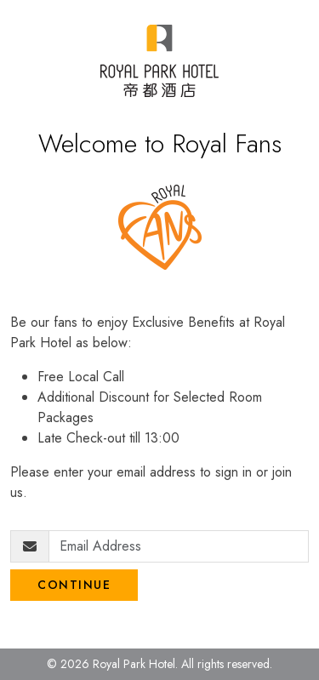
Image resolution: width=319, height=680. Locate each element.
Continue (74, 584)
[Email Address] (178, 546)
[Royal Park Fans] (159, 60)
